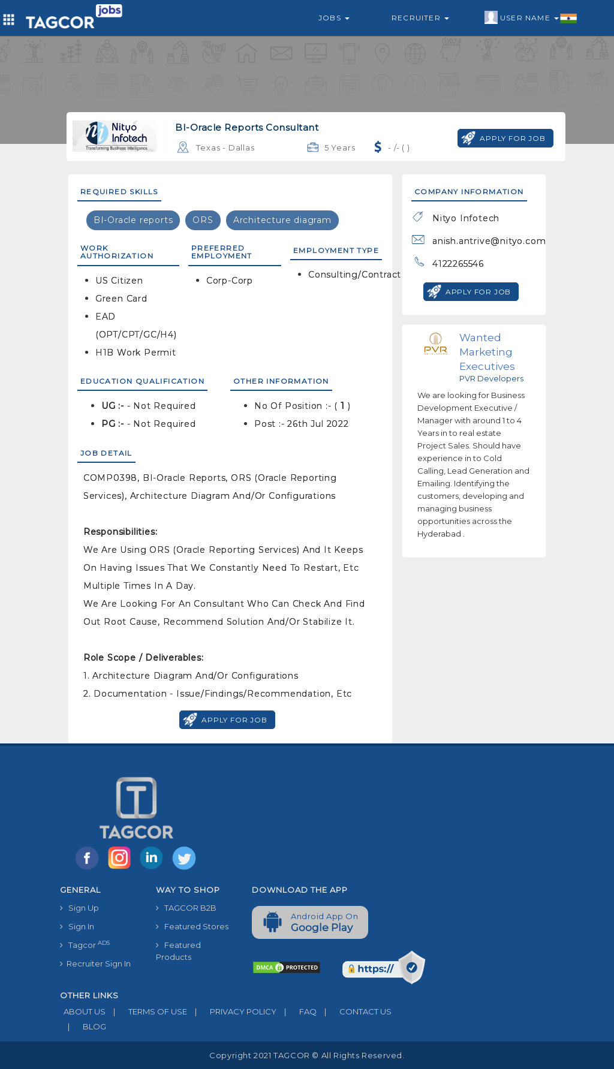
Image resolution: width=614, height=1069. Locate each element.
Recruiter (420, 17)
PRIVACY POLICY (231, 1011)
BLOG (83, 1026)
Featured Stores (192, 926)
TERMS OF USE (146, 1011)
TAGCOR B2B (186, 908)
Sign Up (79, 908)
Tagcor (85, 944)
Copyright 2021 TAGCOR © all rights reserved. (306, 1055)
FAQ (296, 1011)
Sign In (77, 926)
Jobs (334, 17)
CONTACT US (354, 1011)
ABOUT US (83, 1011)
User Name (530, 18)
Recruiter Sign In (95, 963)
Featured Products (178, 951)
